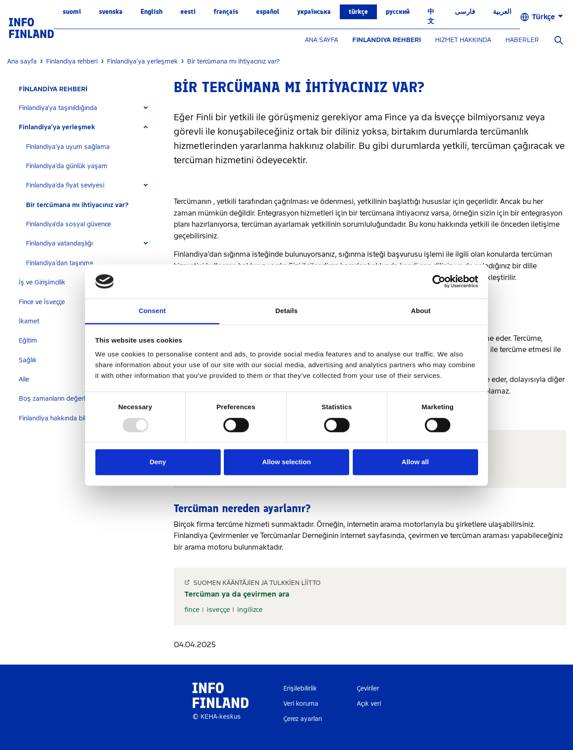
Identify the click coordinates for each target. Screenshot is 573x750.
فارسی (465, 12)
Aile (24, 379)
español (267, 12)
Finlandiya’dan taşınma (59, 263)
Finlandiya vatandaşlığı (59, 243)
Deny (158, 462)
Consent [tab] (152, 311)
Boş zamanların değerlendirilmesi (68, 399)
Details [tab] (286, 311)
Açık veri (369, 704)
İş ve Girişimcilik (42, 282)
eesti (188, 12)
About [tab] (421, 311)
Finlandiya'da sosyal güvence (68, 224)
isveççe (218, 610)
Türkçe (358, 12)
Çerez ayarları (302, 719)
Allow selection (286, 462)
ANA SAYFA (321, 40)
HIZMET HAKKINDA (463, 40)
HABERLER (522, 40)
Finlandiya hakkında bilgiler (58, 418)
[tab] (87, 108)
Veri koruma (300, 704)
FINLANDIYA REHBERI (386, 40)
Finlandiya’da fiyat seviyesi (65, 185)
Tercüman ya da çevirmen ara (236, 594)
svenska (111, 12)
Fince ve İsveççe (42, 302)
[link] (31, 27)
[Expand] (145, 108)
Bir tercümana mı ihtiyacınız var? (77, 205)
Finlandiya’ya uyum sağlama (68, 147)
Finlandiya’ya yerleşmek (57, 127)
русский (398, 12)
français (226, 12)
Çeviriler (368, 688)
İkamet (29, 321)
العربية (502, 12)
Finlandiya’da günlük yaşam (66, 166)
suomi (72, 12)
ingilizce (250, 610)
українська (314, 12)
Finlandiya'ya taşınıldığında (58, 108)
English (151, 12)
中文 (431, 16)
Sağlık (28, 360)
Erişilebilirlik (300, 688)
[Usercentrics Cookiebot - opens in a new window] (439, 281)
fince (192, 610)
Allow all (415, 462)
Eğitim (28, 340)
